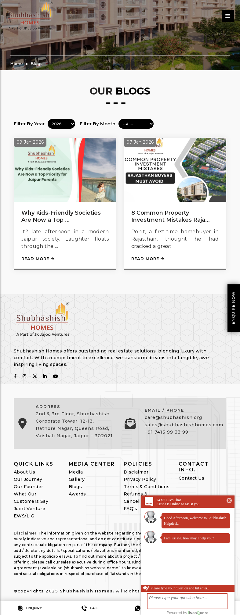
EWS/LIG (24, 516)
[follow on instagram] (24, 376)
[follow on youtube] (55, 376)
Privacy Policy (140, 479)
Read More (37, 258)
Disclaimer (136, 472)
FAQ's (130, 508)
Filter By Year (29, 124)
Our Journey (28, 479)
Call (90, 608)
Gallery (77, 479)
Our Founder (28, 486)
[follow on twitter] (35, 376)
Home (16, 63)
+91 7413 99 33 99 (166, 432)
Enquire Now (233, 307)
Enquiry (30, 608)
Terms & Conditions (146, 486)
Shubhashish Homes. (87, 590)
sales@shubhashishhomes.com (184, 424)
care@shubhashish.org (173, 417)
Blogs (36, 63)
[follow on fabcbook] (15, 376)
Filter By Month (97, 124)
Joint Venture (29, 508)
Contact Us (191, 478)
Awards (77, 494)
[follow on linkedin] (45, 376)
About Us (24, 472)
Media (76, 472)
